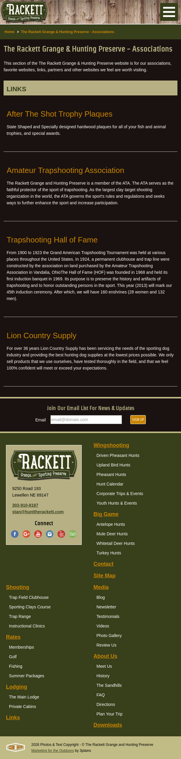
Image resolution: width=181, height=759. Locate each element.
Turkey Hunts (109, 553)
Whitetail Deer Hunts (116, 543)
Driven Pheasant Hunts (118, 455)
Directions (106, 704)
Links (13, 718)
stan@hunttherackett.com (38, 511)
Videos (103, 626)
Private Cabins (22, 706)
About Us (105, 656)
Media (101, 587)
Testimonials (108, 616)
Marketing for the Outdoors (52, 751)
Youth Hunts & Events (117, 503)
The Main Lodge (24, 697)
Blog (101, 597)
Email (40, 420)
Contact (104, 564)
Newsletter (106, 607)
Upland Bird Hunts (114, 465)
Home (9, 32)
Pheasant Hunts (111, 474)
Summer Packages (26, 675)
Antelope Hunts (111, 524)
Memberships (21, 647)
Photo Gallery (109, 635)
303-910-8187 (25, 505)
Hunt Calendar (110, 484)
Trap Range (20, 616)
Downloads (108, 725)
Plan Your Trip (110, 714)
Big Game (106, 514)
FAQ (101, 694)
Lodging (16, 687)
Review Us (107, 645)
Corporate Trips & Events (120, 493)
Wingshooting (111, 445)
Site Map (105, 576)
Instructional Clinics (27, 626)
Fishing (15, 666)
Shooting (17, 587)
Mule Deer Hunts (112, 533)
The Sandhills (109, 685)
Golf (13, 656)
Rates (13, 637)
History (103, 675)
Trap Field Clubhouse (29, 597)
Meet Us (104, 666)
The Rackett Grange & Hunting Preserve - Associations (67, 32)
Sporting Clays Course (30, 607)
